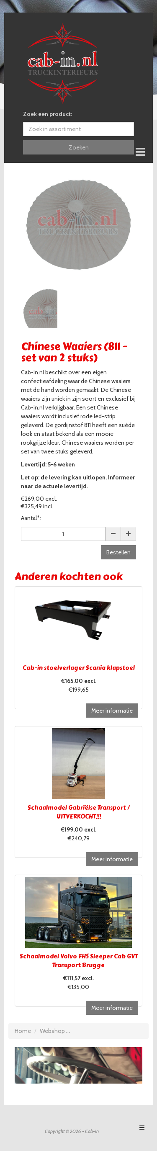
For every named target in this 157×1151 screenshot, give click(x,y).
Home (23, 1031)
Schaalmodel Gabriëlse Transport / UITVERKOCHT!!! (79, 812)
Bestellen (118, 552)
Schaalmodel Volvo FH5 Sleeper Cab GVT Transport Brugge (79, 961)
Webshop (52, 1031)
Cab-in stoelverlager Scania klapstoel (79, 668)
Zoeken (79, 147)
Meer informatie (112, 710)
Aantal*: (31, 518)
